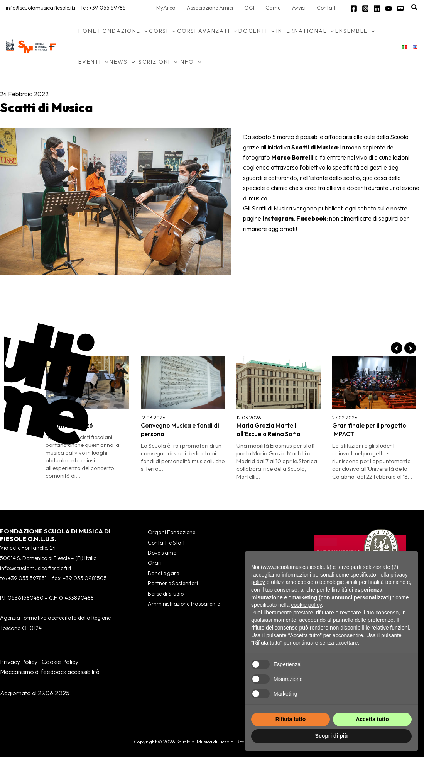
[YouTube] (388, 8)
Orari (155, 562)
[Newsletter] (400, 8)
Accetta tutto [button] (372, 719)
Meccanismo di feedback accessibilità (50, 672)
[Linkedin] (376, 8)
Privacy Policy (18, 661)
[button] (414, 8)
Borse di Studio (166, 593)
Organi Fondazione (171, 532)
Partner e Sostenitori (173, 583)
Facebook (311, 218)
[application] (143, 30)
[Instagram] (365, 8)
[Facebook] (353, 8)
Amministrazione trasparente (184, 603)
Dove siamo (162, 552)
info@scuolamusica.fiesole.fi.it (41, 7)
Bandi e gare (163, 573)
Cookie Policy (60, 661)
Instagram (278, 218)
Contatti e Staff (166, 542)
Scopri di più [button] (331, 736)
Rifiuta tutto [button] (290, 719)
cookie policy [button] (306, 605)
